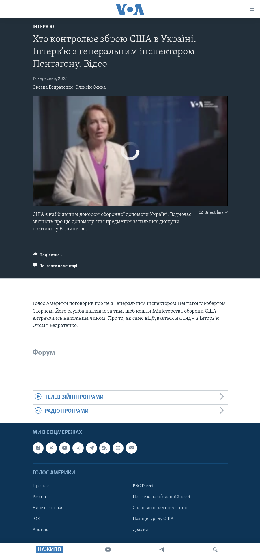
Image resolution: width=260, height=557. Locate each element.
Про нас (41, 486)
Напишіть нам (47, 508)
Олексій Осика (90, 87)
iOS (36, 519)
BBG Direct (143, 486)
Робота (39, 497)
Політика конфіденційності (161, 497)
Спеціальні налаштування (160, 508)
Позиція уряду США (153, 519)
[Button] (47, 256)
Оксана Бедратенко (53, 87)
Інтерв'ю (43, 27)
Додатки (141, 530)
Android (41, 530)
